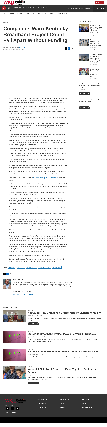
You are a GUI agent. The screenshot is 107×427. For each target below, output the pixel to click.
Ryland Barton (24, 51)
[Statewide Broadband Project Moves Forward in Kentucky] (14, 341)
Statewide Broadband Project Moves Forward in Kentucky (62, 337)
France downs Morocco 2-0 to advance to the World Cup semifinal (94, 76)
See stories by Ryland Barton (23, 298)
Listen (11, 17)
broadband (56, 271)
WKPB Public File (42, 407)
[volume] (8, 12)
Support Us (42, 17)
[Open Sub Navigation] (6, 17)
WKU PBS (84, 407)
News (4, 17)
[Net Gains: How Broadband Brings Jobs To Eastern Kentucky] (14, 319)
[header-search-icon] (92, 4)
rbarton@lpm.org (27, 295)
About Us (30, 17)
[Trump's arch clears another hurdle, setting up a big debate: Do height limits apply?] (84, 61)
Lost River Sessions (87, 411)
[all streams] (99, 12)
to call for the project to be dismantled (45, 181)
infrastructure (31, 271)
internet (20, 271)
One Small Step (63, 17)
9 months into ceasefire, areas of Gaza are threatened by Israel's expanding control (90, 89)
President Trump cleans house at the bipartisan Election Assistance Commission (96, 32)
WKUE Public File (64, 403)
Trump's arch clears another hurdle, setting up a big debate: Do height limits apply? (96, 62)
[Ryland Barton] (7, 287)
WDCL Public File (42, 411)
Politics (5, 26)
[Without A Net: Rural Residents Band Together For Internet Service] (14, 376)
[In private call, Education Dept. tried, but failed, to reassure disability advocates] (84, 46)
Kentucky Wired (44, 271)
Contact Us (62, 411)
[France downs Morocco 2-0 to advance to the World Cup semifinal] (84, 75)
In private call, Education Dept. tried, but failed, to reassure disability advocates (95, 47)
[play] (3, 12)
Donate (101, 4)
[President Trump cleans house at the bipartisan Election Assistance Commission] (84, 31)
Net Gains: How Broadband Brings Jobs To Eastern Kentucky (64, 316)
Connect (20, 17)
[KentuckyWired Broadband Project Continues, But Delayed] (14, 358)
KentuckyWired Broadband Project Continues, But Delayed (63, 355)
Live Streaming (85, 403)
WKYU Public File (42, 403)
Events (52, 17)
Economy (30, 314)
